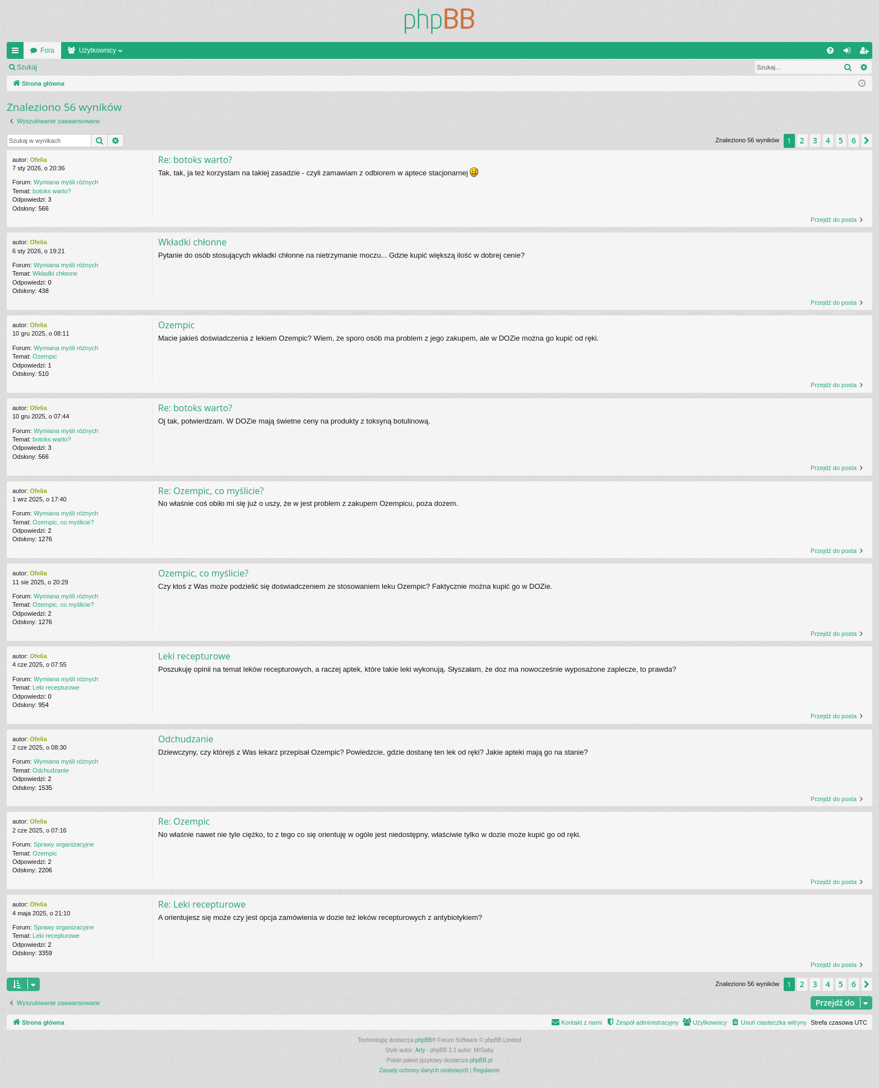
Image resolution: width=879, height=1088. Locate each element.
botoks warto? (52, 191)
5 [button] (841, 140)
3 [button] (815, 140)
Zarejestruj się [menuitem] (866, 53)
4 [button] (828, 140)
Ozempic (45, 356)
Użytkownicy (98, 50)
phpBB (423, 1040)
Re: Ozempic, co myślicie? (210, 490)
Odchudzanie (51, 770)
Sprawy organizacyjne (64, 844)
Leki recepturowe (56, 687)
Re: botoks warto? (195, 159)
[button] (866, 140)
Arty (420, 1050)
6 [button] (854, 140)
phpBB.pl (481, 1060)
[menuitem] (830, 50)
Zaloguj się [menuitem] (849, 53)
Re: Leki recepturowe (202, 904)
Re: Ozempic (184, 821)
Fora (47, 50)
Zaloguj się (69, 67)
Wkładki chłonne (55, 273)
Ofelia (38, 159)
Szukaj (27, 67)
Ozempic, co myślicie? (63, 522)
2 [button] (802, 140)
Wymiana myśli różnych (66, 182)
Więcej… (17, 53)
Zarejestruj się (123, 67)
